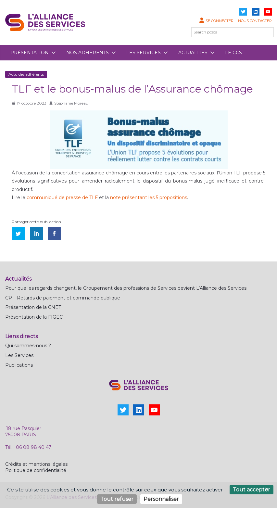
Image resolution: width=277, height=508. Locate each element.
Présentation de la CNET (33, 307)
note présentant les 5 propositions (148, 197)
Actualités (193, 53)
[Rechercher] (265, 32)
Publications (19, 365)
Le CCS (233, 53)
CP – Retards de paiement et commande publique (62, 298)
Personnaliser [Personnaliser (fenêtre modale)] (161, 499)
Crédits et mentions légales (36, 464)
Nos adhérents (87, 53)
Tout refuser (116, 499)
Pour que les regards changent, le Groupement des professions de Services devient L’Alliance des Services (125, 288)
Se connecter (219, 21)
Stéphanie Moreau (71, 103)
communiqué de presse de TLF (62, 197)
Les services (143, 53)
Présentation (29, 53)
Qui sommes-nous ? (28, 346)
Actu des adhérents (26, 74)
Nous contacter (255, 21)
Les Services (19, 355)
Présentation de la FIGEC (34, 317)
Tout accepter (251, 490)
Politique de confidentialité (35, 470)
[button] (52, 52)
